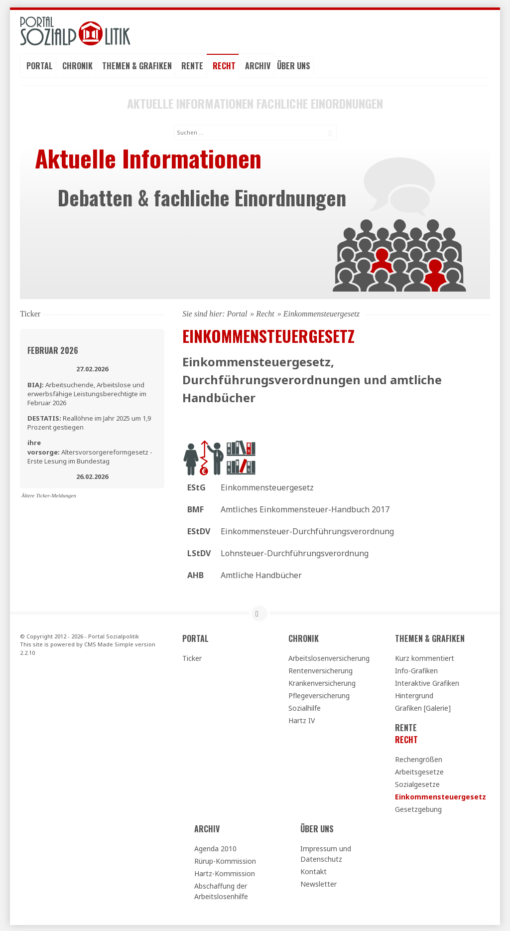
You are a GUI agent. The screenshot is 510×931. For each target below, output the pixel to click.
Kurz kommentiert (424, 656)
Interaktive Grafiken (427, 681)
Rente (192, 65)
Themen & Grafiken (137, 65)
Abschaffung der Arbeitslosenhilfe (221, 890)
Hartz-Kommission (224, 872)
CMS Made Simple (108, 643)
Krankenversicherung (322, 681)
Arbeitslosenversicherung (329, 656)
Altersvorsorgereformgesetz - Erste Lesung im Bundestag (89, 450)
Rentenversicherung (320, 669)
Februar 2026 (52, 349)
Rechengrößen (418, 758)
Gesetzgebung (418, 807)
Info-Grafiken (416, 669)
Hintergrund (414, 694)
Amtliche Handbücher (261, 573)
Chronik (77, 65)
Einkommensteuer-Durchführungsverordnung (307, 529)
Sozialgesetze (417, 782)
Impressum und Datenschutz (325, 852)
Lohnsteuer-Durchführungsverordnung (295, 551)
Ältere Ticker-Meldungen (48, 494)
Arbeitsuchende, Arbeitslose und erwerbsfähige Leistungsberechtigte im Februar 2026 (86, 392)
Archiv (257, 65)
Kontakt (313, 870)
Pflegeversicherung (319, 694)
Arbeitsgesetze (419, 770)
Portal (39, 65)
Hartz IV (301, 719)
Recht (224, 65)
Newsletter (318, 882)
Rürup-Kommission (225, 859)
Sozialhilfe (304, 706)
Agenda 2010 (215, 847)
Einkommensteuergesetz (267, 485)
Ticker (192, 656)
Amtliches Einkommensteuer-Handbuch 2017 (305, 507)
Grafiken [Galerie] (423, 706)
